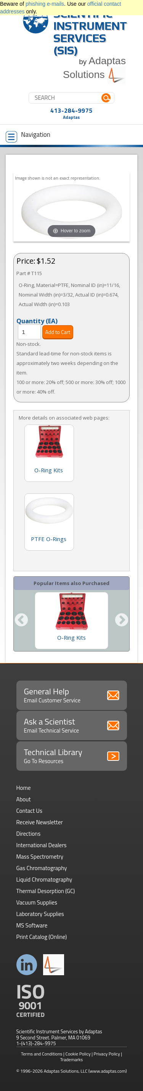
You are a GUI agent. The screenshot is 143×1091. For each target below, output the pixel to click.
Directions (28, 833)
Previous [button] (21, 620)
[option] (71, 620)
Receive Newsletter (39, 822)
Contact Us (29, 810)
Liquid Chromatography (44, 879)
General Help (71, 695)
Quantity (37, 320)
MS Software (32, 925)
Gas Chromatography (41, 868)
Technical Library (71, 755)
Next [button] (121, 620)
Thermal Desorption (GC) (45, 891)
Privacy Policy (107, 1053)
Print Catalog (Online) (41, 936)
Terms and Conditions (42, 1053)
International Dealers (41, 845)
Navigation (28, 136)
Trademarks (71, 1059)
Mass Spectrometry (40, 856)
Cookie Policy (78, 1053)
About (23, 799)
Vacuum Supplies (36, 902)
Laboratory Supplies (40, 913)
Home (23, 787)
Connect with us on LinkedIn (26, 964)
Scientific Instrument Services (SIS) (90, 32)
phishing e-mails (45, 4)
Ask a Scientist (71, 725)
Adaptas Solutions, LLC (66, 1071)
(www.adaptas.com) (107, 1071)
